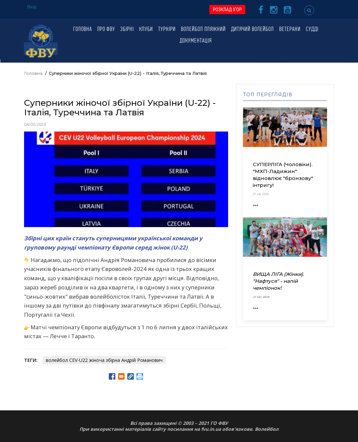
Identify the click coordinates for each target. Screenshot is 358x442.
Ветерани (290, 29)
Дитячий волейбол (252, 29)
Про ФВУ (106, 29)
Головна (82, 29)
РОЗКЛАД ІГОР (227, 9)
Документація (196, 41)
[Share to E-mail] (121, 376)
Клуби (146, 29)
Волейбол (267, 429)
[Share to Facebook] (112, 376)
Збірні (127, 29)
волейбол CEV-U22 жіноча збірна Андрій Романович (104, 360)
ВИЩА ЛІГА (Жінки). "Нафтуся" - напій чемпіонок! (278, 281)
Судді (312, 29)
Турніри (167, 29)
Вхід (31, 6)
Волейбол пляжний (203, 29)
